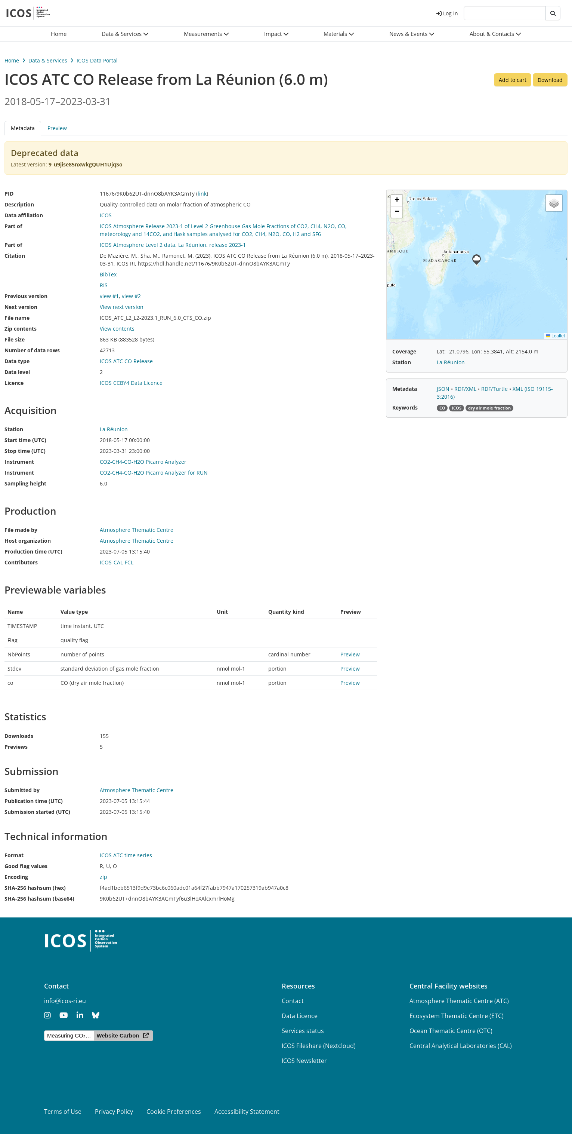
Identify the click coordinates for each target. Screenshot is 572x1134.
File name (17, 317)
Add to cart (512, 79)
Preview (57, 128)
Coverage (404, 351)
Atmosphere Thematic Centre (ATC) (459, 1001)
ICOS (106, 215)
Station (13, 429)
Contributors (21, 562)
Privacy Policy (114, 1111)
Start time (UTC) (25, 440)
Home (11, 60)
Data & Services (47, 60)
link (202, 193)
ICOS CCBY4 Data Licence (131, 382)
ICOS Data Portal (97, 60)
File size (14, 339)
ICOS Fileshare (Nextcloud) (319, 1046)
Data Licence (300, 1016)
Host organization (27, 540)
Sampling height (25, 483)
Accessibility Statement (246, 1111)
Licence (14, 382)
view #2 (131, 296)
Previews (16, 746)
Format (14, 855)
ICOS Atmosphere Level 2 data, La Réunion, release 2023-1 (173, 244)
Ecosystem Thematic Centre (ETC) (456, 1016)
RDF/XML (466, 388)
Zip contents (20, 328)
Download (550, 79)
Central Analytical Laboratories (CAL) (460, 1046)
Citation (14, 255)
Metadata (23, 128)
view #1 (109, 296)
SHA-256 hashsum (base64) (39, 898)
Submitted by (22, 790)
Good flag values (25, 866)
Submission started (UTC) (37, 811)
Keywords (405, 407)
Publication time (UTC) (33, 800)
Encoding (16, 876)
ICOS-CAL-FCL (116, 562)
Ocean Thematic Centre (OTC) (450, 1031)
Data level (17, 372)
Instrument (19, 461)
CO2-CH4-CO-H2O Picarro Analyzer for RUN (154, 472)
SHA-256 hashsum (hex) (35, 887)
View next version (121, 306)
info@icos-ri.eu (65, 1001)
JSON (444, 388)
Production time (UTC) (33, 551)
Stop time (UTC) (25, 450)
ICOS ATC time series (126, 855)
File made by (20, 529)
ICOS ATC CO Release (126, 361)
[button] (125, 34)
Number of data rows (32, 350)
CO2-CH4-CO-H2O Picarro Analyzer (143, 461)
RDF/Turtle (495, 388)
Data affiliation (23, 215)
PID (8, 193)
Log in (447, 13)
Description (19, 204)
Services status (303, 1031)
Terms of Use (62, 1111)
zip (103, 876)
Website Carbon (118, 1035)
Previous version (25, 296)
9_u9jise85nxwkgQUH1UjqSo (86, 164)
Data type (17, 361)
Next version (20, 306)
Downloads (18, 735)
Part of (13, 226)
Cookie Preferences (173, 1111)
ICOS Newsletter (304, 1061)
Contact (293, 1001)
